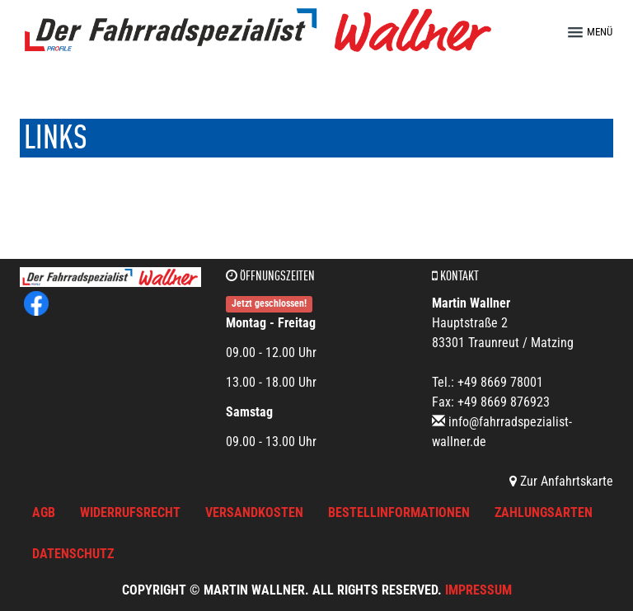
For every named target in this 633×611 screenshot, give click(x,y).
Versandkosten (254, 512)
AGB (43, 512)
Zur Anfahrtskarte (561, 481)
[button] (597, 31)
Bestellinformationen (399, 512)
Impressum (478, 590)
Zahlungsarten (544, 512)
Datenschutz (73, 554)
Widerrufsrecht (130, 512)
